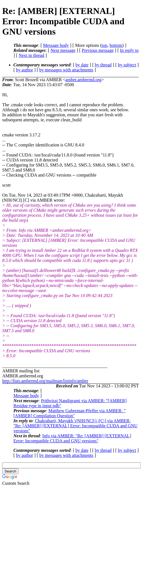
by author (24, 69)
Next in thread (31, 55)
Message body (56, 45)
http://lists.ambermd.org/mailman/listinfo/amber (45, 380)
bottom (115, 45)
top (104, 45)
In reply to (129, 50)
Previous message (98, 50)
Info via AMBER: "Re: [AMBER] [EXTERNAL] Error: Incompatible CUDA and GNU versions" (72, 438)
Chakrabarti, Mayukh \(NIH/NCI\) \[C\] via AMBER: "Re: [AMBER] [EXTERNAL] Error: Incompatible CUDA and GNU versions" (75, 425)
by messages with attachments (66, 69)
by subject (127, 64)
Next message (63, 50)
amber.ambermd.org (83, 79)
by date (82, 64)
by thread (103, 64)
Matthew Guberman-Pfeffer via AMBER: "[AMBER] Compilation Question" (69, 413)
